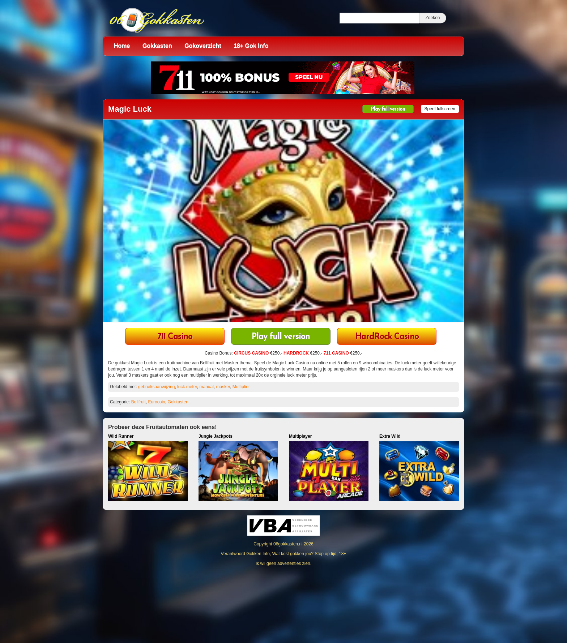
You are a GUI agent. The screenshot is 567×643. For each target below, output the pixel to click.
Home (122, 46)
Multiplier (241, 386)
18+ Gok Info (251, 46)
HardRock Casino (387, 337)
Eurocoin (156, 401)
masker (223, 386)
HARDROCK (296, 353)
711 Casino (174, 337)
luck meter (187, 386)
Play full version (388, 109)
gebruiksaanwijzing (156, 386)
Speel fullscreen (440, 108)
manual (206, 386)
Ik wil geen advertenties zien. (283, 563)
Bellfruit (138, 401)
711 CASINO (336, 353)
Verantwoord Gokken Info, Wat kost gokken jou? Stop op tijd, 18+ (283, 553)
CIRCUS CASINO (251, 353)
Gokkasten (157, 46)
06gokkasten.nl (288, 543)
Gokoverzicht (202, 46)
